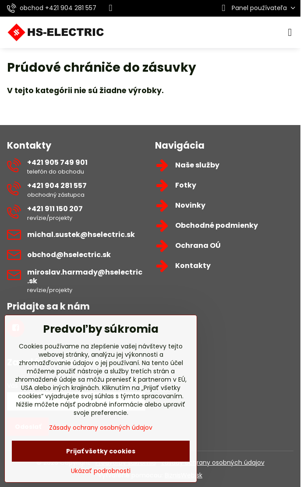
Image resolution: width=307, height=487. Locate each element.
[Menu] (289, 32)
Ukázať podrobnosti (101, 471)
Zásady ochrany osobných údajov (213, 462)
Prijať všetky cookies (100, 451)
